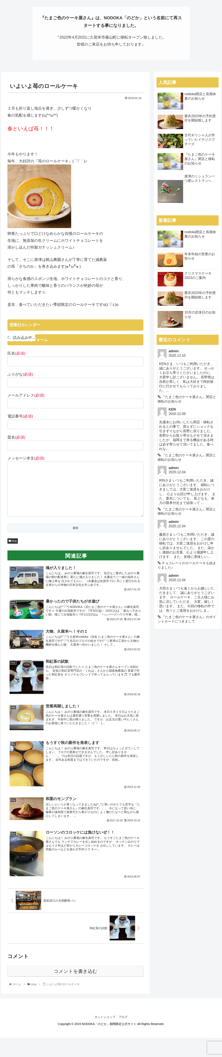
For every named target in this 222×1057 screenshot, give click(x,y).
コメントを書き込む (75, 978)
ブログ (123, 1023)
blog (13, 541)
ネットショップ (104, 1023)
